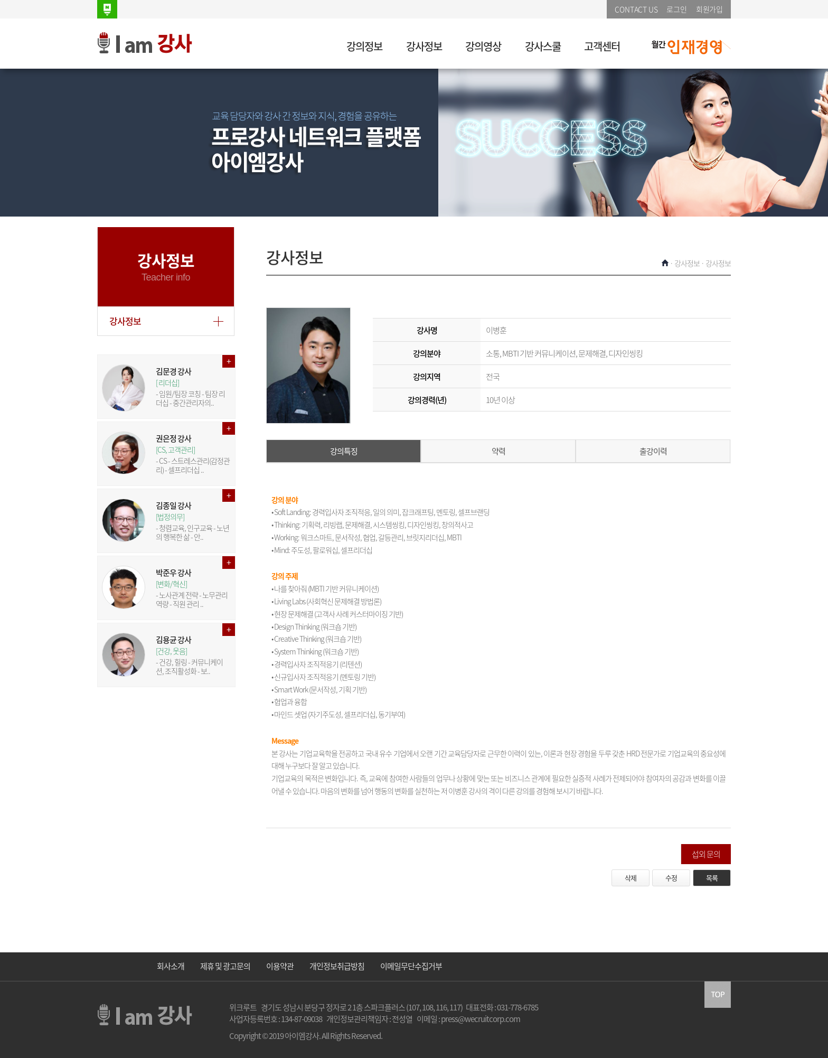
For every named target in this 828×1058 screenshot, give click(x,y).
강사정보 (424, 46)
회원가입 (709, 9)
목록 (712, 878)
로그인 (676, 9)
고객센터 (602, 46)
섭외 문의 (706, 854)
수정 (671, 878)
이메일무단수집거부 (411, 966)
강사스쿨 (543, 46)
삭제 (630, 878)
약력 (498, 451)
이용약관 (280, 966)
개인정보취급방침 (336, 966)
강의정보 (364, 46)
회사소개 (170, 966)
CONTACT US (636, 9)
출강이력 (653, 451)
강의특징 (343, 451)
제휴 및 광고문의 (225, 966)
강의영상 (483, 46)
